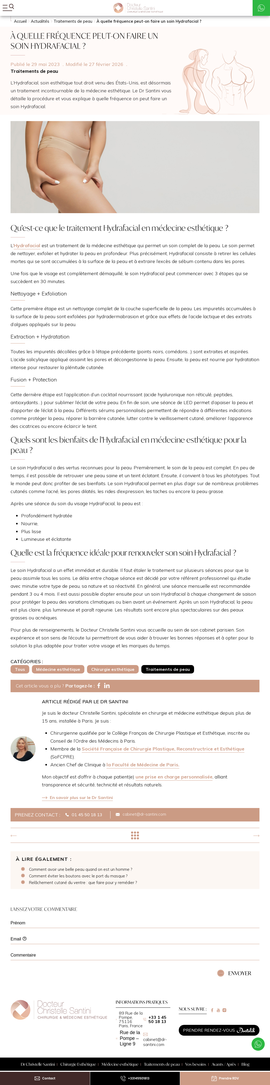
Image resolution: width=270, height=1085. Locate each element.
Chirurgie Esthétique (78, 1064)
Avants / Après (224, 1064)
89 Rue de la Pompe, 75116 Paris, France (129, 1019)
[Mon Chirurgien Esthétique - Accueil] (138, 8)
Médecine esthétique (58, 669)
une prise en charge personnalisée (174, 777)
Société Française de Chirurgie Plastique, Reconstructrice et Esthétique (163, 749)
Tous (20, 669)
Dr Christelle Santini (38, 1064)
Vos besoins (195, 1064)
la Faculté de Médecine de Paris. (143, 765)
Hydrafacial (27, 245)
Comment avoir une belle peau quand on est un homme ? (80, 869)
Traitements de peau (168, 669)
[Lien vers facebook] (212, 1010)
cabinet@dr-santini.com (155, 1040)
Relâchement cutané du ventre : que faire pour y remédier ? (83, 882)
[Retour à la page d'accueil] (59, 1018)
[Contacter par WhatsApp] (261, 8)
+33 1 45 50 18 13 (154, 1019)
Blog (245, 1064)
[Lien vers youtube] (218, 1010)
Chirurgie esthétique (112, 669)
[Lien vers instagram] (224, 1010)
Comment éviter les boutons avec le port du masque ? (78, 876)
